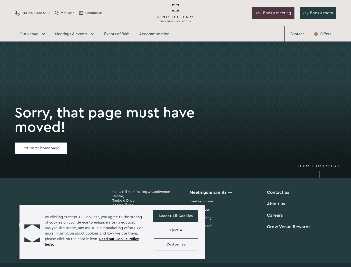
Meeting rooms (201, 201)
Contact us (278, 192)
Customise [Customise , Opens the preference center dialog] (175, 244)
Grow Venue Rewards (288, 227)
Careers (275, 215)
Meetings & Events (208, 192)
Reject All (176, 230)
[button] (32, 232)
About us (276, 204)
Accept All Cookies (175, 216)
